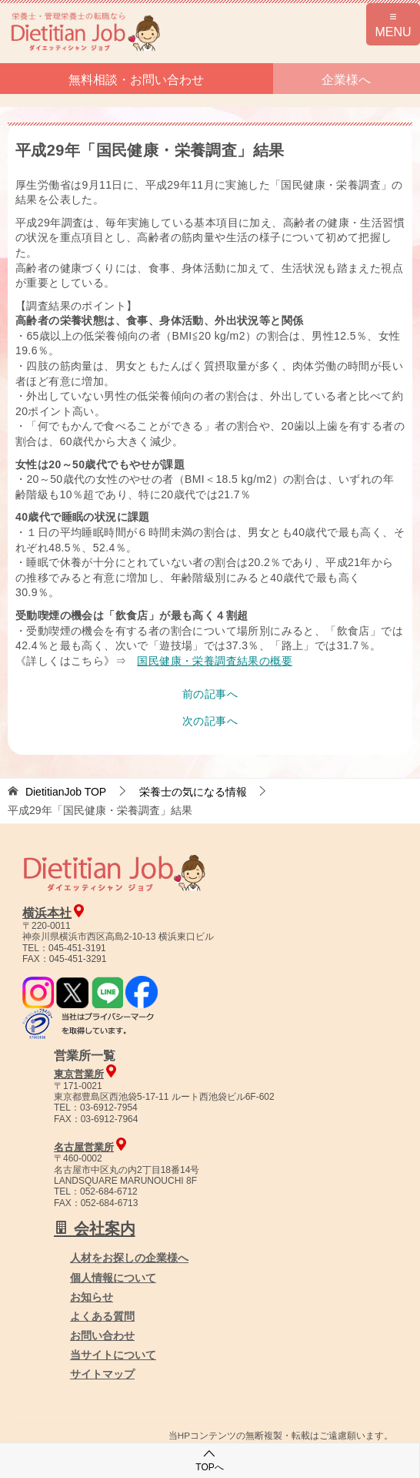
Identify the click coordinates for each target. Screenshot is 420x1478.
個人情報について (113, 1278)
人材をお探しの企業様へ (129, 1258)
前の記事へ (210, 694)
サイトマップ (102, 1374)
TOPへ (209, 1460)
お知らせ (91, 1297)
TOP (65, 792)
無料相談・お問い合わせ (136, 79)
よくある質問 (102, 1316)
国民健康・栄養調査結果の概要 (214, 661)
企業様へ (346, 79)
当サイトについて (113, 1355)
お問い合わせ (102, 1335)
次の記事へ (210, 721)
